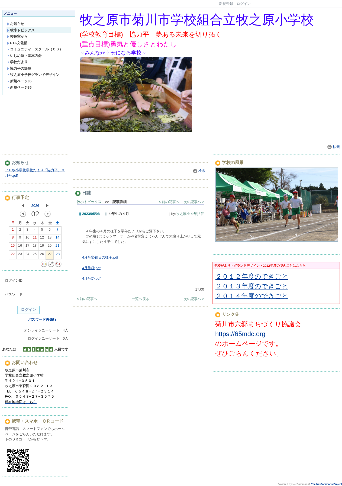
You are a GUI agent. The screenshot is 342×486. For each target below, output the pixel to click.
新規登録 (226, 4)
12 (42, 238)
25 (35, 255)
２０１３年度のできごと (251, 286)
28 (58, 255)
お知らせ (15, 24)
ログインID (13, 280)
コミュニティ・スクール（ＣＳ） (35, 49)
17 (27, 246)
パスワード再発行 (42, 319)
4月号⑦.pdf (91, 278)
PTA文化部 (17, 43)
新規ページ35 (19, 81)
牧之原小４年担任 (190, 214)
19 (42, 246)
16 (20, 246)
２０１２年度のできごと (251, 276)
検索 (333, 147)
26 (42, 255)
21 (57, 246)
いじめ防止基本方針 (24, 56)
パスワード (13, 294)
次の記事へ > (193, 202)
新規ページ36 (19, 87)
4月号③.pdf (91, 268)
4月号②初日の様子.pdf (100, 257)
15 (13, 246)
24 (27, 255)
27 (50, 255)
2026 (35, 206)
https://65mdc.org (240, 333)
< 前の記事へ (169, 202)
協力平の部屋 (19, 68)
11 (35, 238)
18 (35, 246)
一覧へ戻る (140, 299)
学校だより (17, 62)
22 (13, 255)
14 (57, 238)
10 (27, 238)
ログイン (244, 4)
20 (49, 246)
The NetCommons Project (326, 484)
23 (20, 255)
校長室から (17, 36)
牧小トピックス (21, 30)
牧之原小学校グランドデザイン (33, 75)
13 (49, 238)
